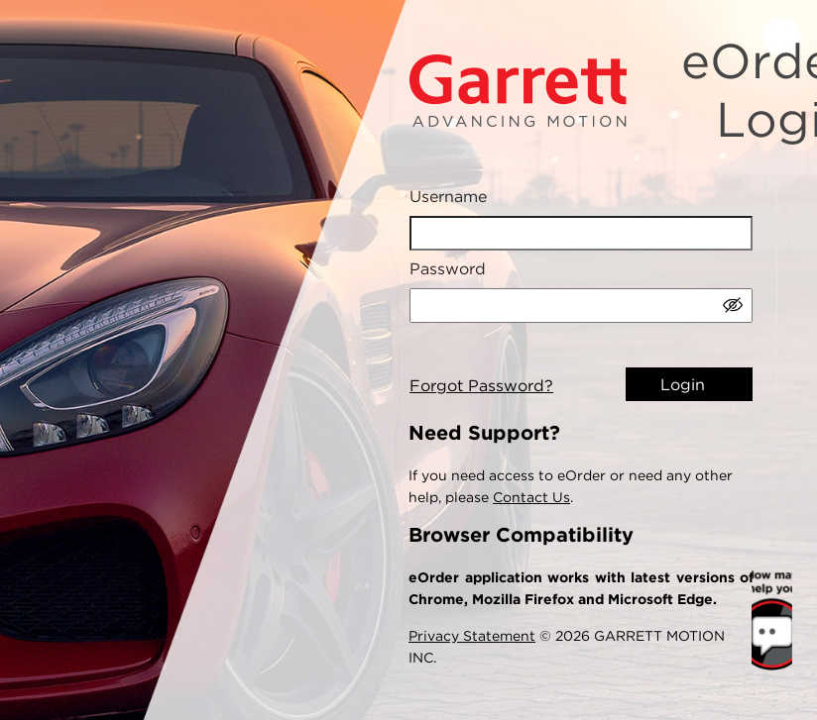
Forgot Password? (481, 386)
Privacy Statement (471, 636)
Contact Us (531, 497)
